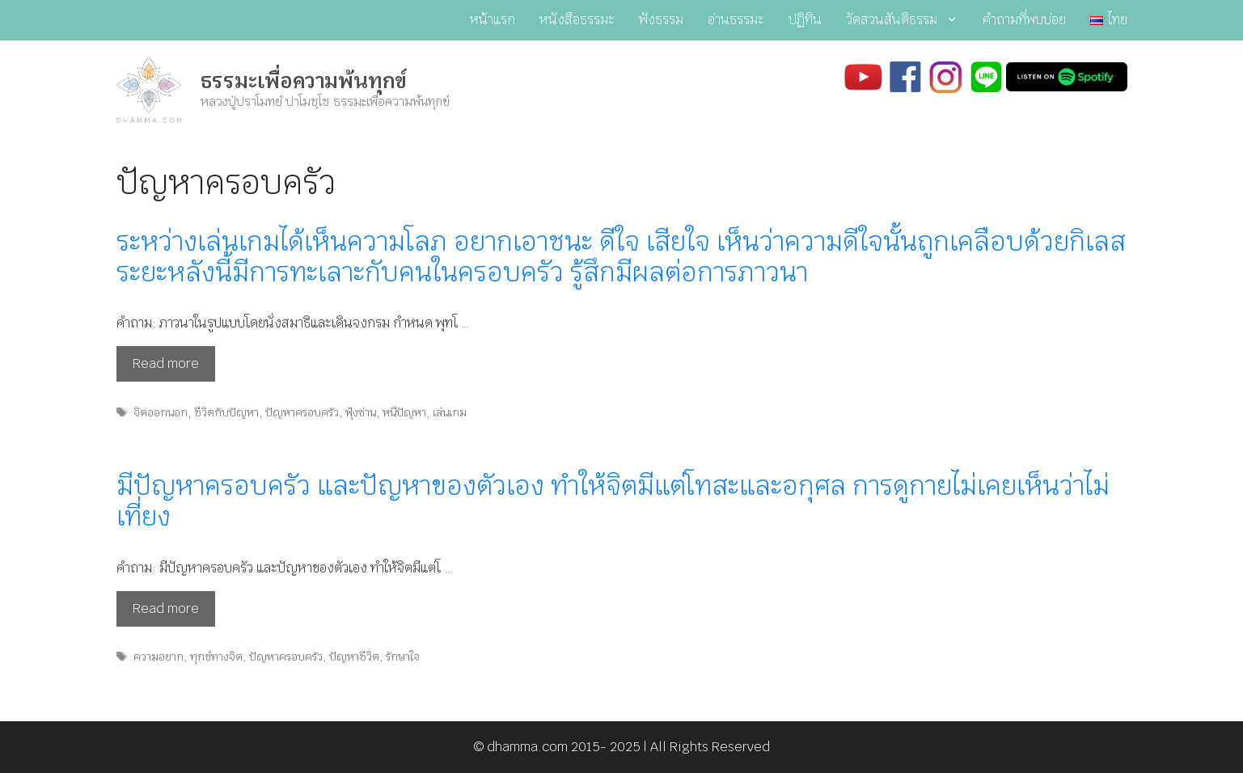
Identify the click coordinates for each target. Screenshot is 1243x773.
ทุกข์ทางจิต (216, 656)
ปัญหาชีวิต (354, 656)
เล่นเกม (450, 412)
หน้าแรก (492, 19)
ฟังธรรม (661, 19)
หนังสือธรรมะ (577, 19)
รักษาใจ (403, 656)
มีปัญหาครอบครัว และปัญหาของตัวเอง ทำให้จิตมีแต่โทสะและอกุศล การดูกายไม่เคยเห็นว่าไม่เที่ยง (613, 501)
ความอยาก (158, 656)
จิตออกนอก (160, 412)
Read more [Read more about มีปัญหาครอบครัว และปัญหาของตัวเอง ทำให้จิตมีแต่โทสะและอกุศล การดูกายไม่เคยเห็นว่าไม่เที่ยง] (166, 608)
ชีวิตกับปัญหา (226, 412)
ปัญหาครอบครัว (302, 412)
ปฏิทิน (805, 19)
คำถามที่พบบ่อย (1024, 19)
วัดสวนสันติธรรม (908, 20)
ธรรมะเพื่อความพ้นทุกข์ (304, 81)
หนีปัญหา (404, 412)
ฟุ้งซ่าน (360, 412)
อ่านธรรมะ (736, 19)
